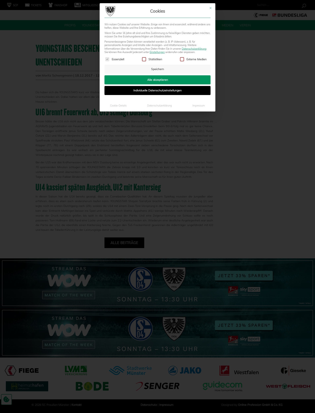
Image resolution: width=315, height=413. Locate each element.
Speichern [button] (157, 16)
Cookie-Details (118, 52)
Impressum (198, 52)
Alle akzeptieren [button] (157, 27)
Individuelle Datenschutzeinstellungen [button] (157, 38)
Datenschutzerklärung (159, 52)
